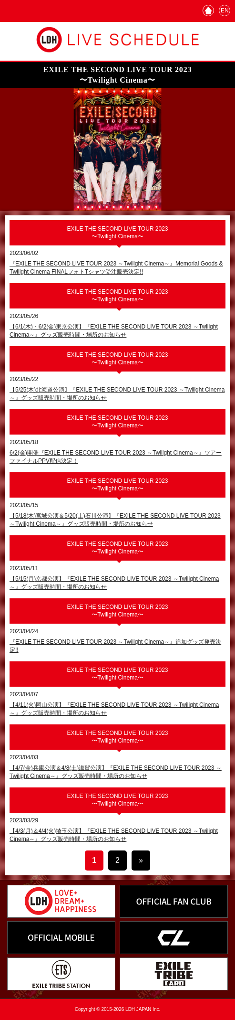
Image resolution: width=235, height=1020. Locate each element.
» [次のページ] (141, 860)
